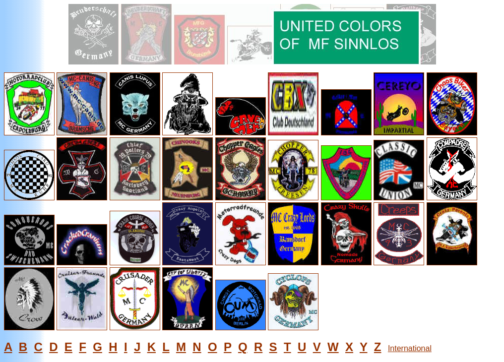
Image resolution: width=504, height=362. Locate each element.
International (410, 348)
